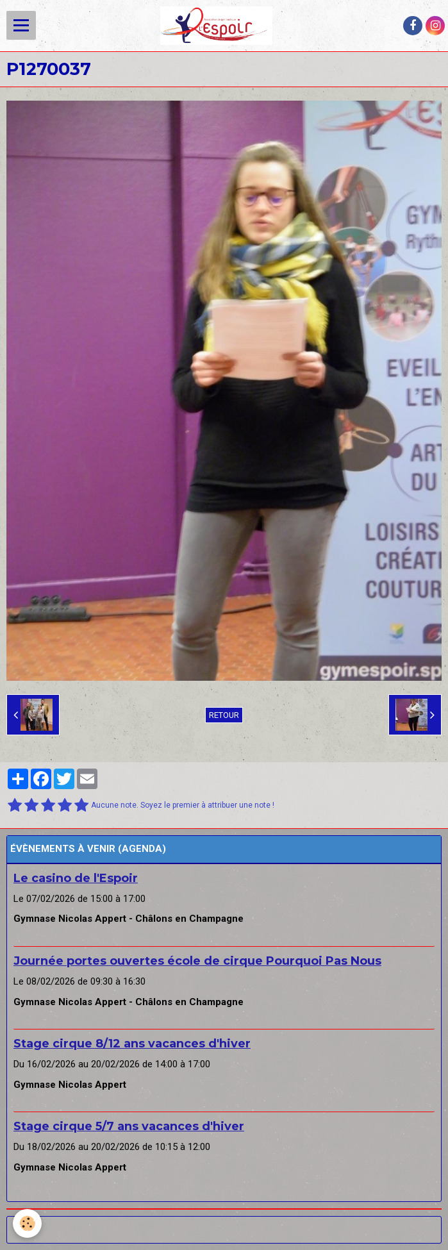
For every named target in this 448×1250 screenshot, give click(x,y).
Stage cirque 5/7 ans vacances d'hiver (128, 1126)
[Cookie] (27, 1223)
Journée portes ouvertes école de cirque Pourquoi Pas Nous (197, 961)
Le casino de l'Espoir (75, 878)
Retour (224, 715)
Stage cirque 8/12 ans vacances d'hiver (132, 1044)
